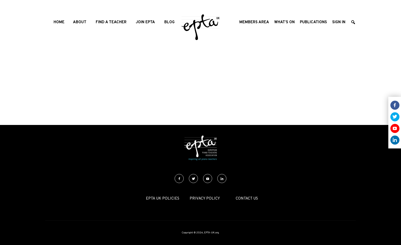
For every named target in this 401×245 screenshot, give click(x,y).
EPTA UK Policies (162, 198)
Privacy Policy (205, 198)
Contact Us (247, 198)
